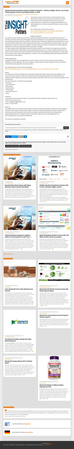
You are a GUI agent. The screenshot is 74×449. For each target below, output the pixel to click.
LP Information (43, 383)
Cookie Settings (46, 444)
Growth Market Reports (10, 337)
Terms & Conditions (20, 444)
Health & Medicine (14, 285)
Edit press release (25, 146)
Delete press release (12, 146)
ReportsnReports (8, 359)
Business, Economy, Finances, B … (52, 285)
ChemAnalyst (7, 287)
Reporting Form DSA (38, 444)
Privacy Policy (12, 444)
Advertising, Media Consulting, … (51, 231)
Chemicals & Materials (49, 181)
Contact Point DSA (29, 444)
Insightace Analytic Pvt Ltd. (45, 287)
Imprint (7, 444)
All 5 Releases (8, 254)
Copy (66, 127)
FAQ (4, 444)
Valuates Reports (43, 313)
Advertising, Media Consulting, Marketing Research (26, 14)
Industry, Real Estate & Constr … (16, 357)
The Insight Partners (17, 15)
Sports (11, 181)
